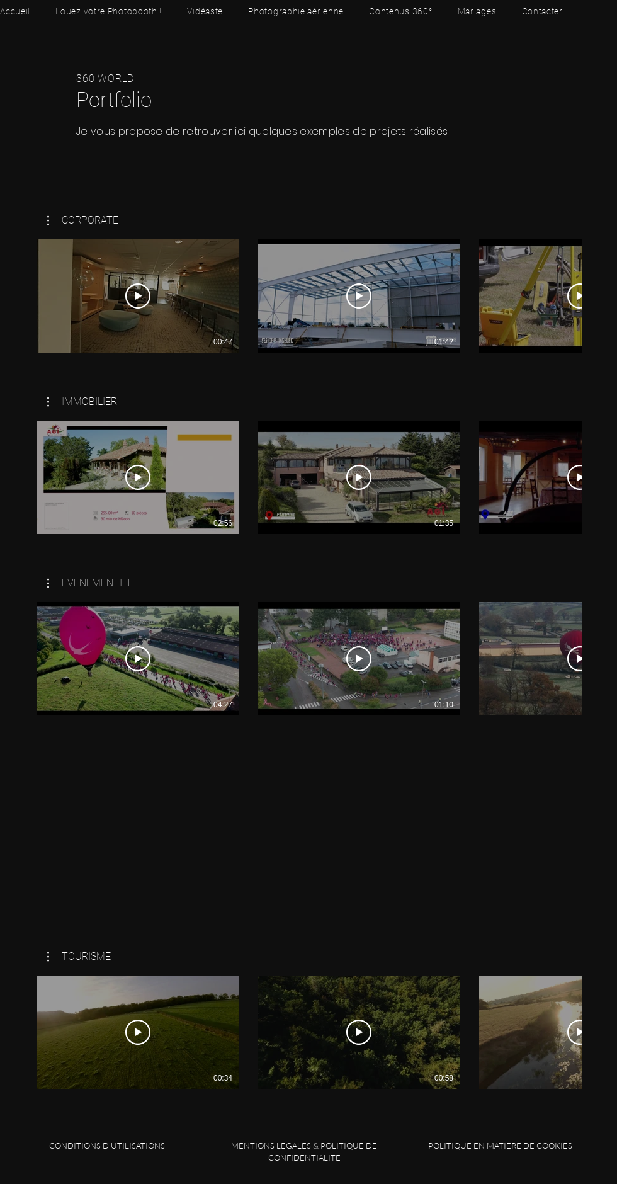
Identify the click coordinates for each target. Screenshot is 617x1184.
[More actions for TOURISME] (79, 956)
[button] (82, 220)
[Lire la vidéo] (137, 296)
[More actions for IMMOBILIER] (82, 401)
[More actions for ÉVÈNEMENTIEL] (90, 583)
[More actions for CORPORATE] (82, 220)
